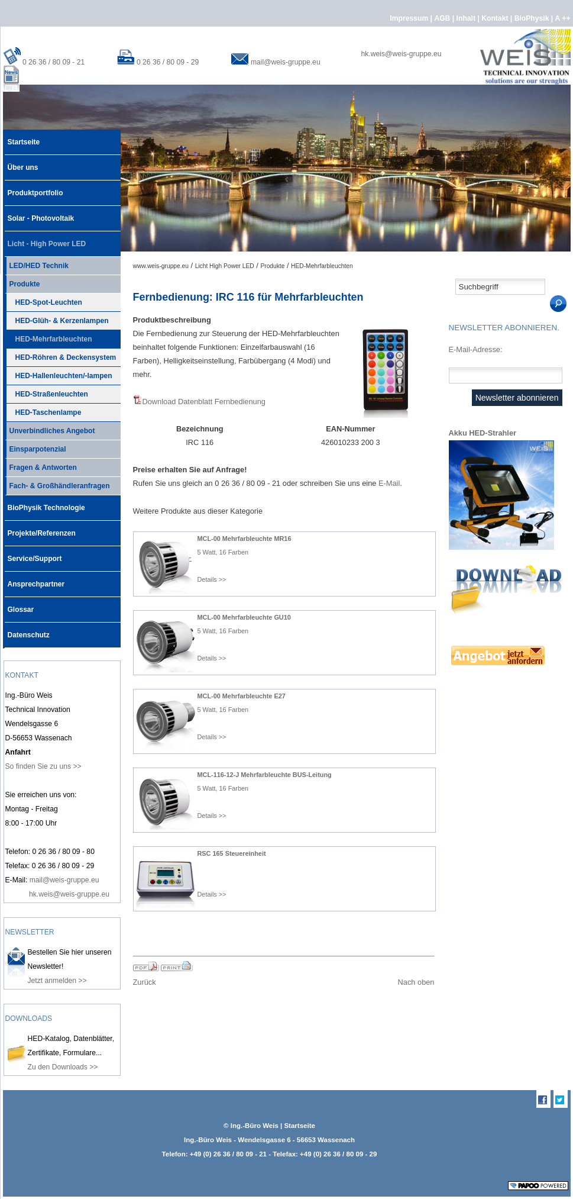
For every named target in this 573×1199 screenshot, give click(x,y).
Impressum (410, 18)
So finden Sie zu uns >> (43, 766)
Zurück (144, 982)
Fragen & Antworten (41, 465)
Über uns (21, 163)
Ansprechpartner (35, 580)
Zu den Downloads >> (63, 1067)
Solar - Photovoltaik (40, 214)
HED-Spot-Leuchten (43, 300)
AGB (443, 18)
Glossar (19, 605)
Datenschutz (27, 631)
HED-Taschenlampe (43, 410)
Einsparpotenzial (35, 446)
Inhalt (467, 18)
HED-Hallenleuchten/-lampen (58, 373)
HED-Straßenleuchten (46, 391)
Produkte (22, 281)
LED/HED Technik (37, 263)
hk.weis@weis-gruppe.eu (401, 54)
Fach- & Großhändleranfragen (57, 483)
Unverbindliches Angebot (50, 428)
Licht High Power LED (224, 266)
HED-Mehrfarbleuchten (48, 336)
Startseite (22, 138)
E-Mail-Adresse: (476, 349)
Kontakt (495, 18)
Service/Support (33, 554)
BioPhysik (532, 18)
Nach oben (416, 982)
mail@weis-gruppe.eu (286, 62)
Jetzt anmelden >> (57, 980)
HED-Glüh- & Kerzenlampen (57, 318)
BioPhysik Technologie (45, 503)
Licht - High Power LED (45, 239)
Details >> (212, 579)
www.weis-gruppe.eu (161, 266)
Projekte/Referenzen (40, 529)
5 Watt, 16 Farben (223, 552)
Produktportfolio (34, 189)
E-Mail (389, 483)
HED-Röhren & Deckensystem (60, 355)
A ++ (563, 18)
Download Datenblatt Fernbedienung (204, 401)
